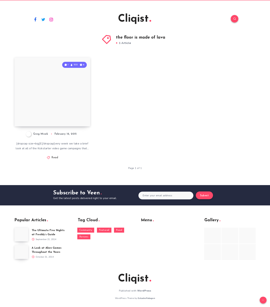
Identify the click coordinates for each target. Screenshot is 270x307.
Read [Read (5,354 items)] (119, 230)
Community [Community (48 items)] (85, 230)
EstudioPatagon (146, 298)
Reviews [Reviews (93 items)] (84, 237)
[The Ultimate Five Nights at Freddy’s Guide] (21, 234)
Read (54, 157)
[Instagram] (51, 19)
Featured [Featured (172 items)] (104, 230)
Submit (204, 195)
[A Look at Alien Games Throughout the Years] (21, 252)
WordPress (144, 290)
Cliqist (134, 19)
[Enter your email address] (165, 195)
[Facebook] (35, 19)
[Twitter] (43, 19)
